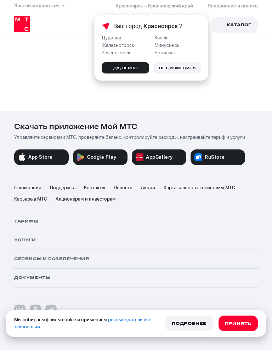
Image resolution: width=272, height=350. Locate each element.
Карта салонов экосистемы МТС (199, 187)
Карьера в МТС (30, 199)
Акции (148, 187)
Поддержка (62, 187)
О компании (27, 187)
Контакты (94, 187)
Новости (123, 187)
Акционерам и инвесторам (86, 199)
